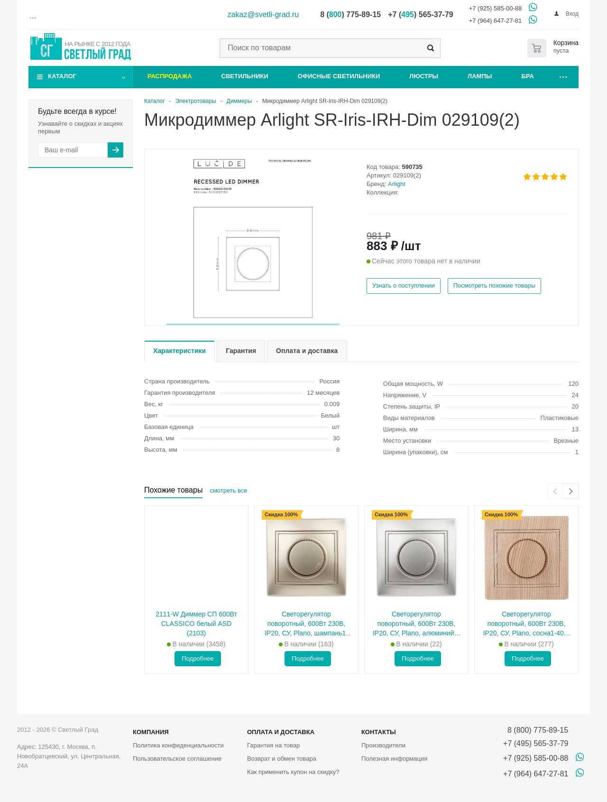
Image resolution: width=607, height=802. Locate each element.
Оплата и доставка (280, 732)
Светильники (244, 76)
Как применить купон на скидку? (293, 771)
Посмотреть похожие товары (494, 285)
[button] (253, 324)
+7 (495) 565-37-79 (535, 743)
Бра (528, 76)
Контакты (378, 732)
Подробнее (197, 658)
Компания (151, 732)
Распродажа (169, 76)
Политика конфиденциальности (178, 745)
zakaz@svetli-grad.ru (263, 14)
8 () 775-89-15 (350, 14)
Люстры (423, 76)
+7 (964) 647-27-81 (495, 20)
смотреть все (228, 490)
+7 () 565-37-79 (420, 14)
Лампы (480, 76)
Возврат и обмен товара (281, 758)
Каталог (62, 76)
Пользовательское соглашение (177, 758)
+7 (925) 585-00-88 (495, 8)
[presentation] (555, 491)
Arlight (396, 183)
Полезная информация (394, 758)
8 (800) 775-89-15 (535, 730)
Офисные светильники (339, 76)
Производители (383, 745)
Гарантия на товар (273, 745)
